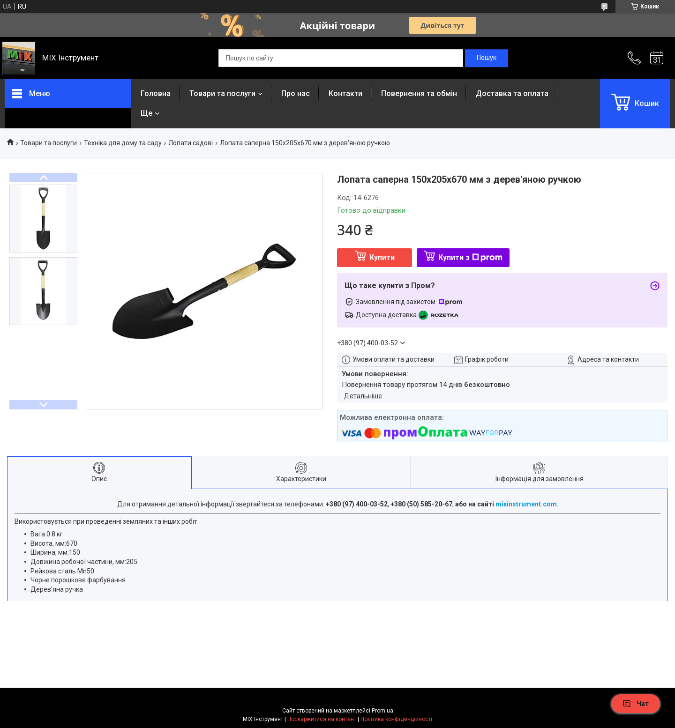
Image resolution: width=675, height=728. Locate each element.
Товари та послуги (222, 93)
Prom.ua (382, 710)
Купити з (470, 257)
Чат (635, 703)
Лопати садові (190, 143)
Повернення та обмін (419, 93)
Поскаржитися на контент (321, 719)
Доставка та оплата (512, 93)
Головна (156, 93)
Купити (382, 257)
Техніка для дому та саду (123, 143)
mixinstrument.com (526, 504)
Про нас (295, 93)
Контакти (345, 93)
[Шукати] (486, 58)
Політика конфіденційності (396, 719)
